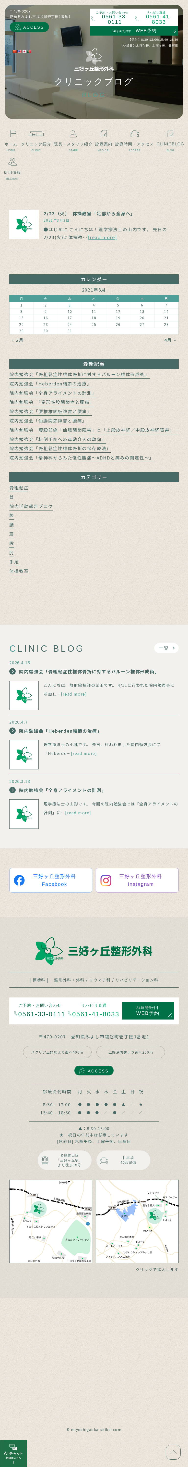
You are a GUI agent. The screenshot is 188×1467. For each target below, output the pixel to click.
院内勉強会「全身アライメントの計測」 (52, 393)
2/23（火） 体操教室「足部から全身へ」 (89, 213)
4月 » (170, 340)
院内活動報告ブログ (31, 506)
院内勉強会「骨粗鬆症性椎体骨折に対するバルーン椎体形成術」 (79, 374)
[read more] (102, 237)
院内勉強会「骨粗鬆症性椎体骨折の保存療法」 (60, 448)
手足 (14, 561)
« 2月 (18, 340)
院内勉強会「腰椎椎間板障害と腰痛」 (50, 411)
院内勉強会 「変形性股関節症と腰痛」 (51, 402)
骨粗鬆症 (19, 487)
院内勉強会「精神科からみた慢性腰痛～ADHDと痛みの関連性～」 (81, 457)
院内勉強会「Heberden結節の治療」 (50, 383)
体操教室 (19, 571)
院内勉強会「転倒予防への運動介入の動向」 (57, 439)
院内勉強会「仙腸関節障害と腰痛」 (48, 420)
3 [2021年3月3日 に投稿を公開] (70, 305)
